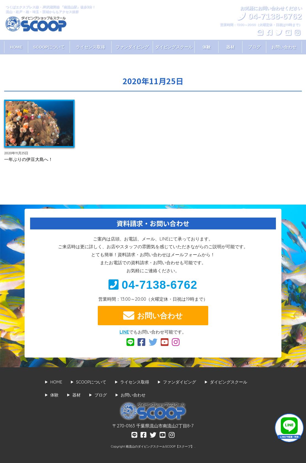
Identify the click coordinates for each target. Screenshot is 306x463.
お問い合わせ (283, 47)
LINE (124, 332)
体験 (206, 47)
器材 (230, 47)
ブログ (254, 47)
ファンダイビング (132, 47)
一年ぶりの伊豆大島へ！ (28, 159)
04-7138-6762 (153, 284)
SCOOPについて (49, 47)
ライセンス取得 (90, 47)
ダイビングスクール (173, 47)
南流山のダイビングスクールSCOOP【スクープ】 (160, 446)
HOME (16, 47)
